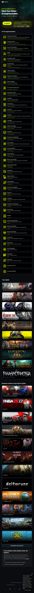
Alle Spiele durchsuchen (17, 545)
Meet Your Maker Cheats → (9, 8)
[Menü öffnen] (32, 2)
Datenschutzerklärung (10, 584)
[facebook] (19, 589)
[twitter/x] (15, 589)
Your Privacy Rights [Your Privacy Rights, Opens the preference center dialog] (28, 590)
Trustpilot (27, 558)
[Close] (32, 573)
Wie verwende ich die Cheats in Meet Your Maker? (15, 562)
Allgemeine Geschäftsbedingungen (17, 582)
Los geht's (7, 23)
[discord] (9, 589)
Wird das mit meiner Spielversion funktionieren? (14, 564)
